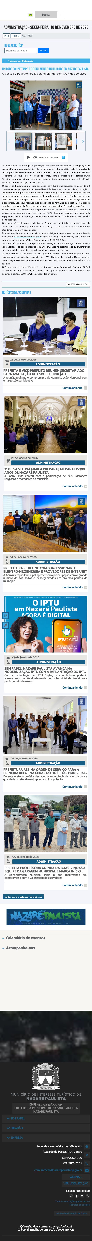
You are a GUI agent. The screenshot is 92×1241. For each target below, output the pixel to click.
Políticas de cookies (80, 1204)
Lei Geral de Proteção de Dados (71, 1213)
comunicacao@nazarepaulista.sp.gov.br (58, 1170)
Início (6, 35)
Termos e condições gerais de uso (72, 1201)
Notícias (16, 35)
